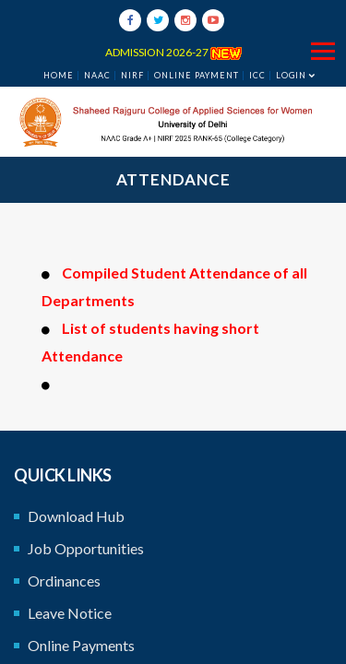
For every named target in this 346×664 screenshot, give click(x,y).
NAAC (97, 75)
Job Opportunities (86, 548)
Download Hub (76, 516)
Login (291, 75)
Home (58, 75)
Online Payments (81, 645)
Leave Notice (70, 613)
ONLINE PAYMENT (196, 75)
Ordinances (64, 580)
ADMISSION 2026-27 (173, 52)
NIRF (132, 75)
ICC (257, 75)
